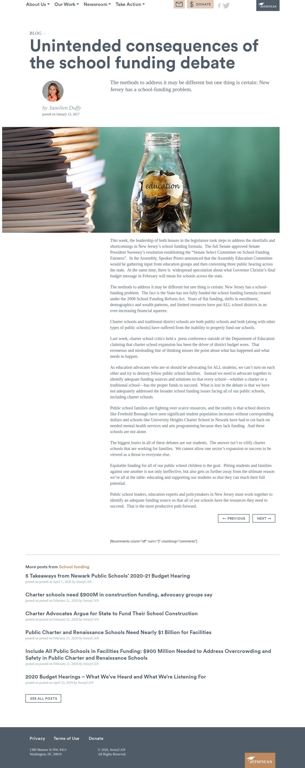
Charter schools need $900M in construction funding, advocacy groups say (120, 594)
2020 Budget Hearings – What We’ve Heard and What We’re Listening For (118, 676)
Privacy (37, 738)
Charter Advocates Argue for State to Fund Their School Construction (113, 613)
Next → (264, 518)
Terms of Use (66, 738)
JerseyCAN (256, 11)
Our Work (72, 17)
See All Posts (43, 698)
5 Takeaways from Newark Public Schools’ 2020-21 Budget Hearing (109, 575)
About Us (40, 17)
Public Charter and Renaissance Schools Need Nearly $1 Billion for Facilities (120, 632)
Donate (96, 738)
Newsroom (106, 17)
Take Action (143, 17)
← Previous (234, 518)
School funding (74, 567)
